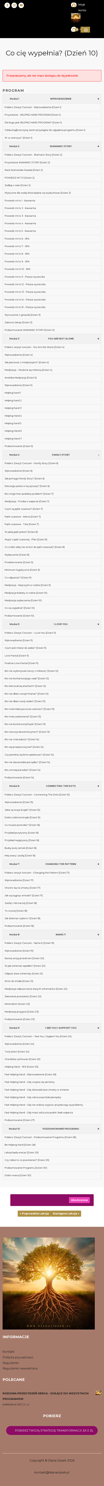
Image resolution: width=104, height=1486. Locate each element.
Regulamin (11, 1363)
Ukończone (79, 1200)
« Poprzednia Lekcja (34, 1213)
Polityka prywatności (18, 1357)
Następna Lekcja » (66, 1213)
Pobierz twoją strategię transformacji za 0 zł (54, 1430)
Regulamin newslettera (20, 1368)
